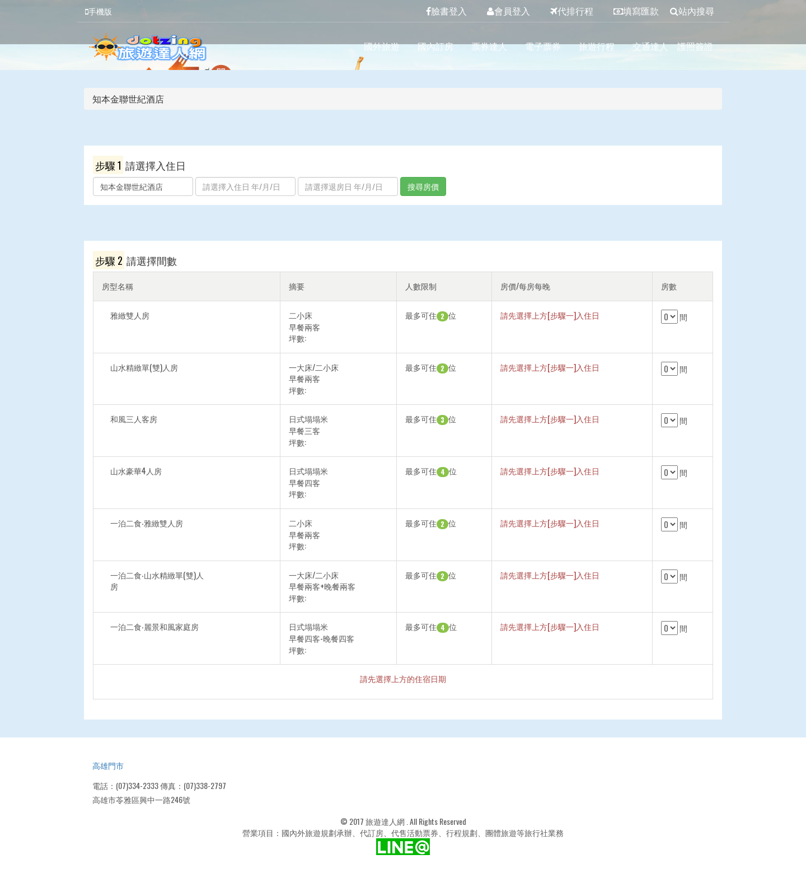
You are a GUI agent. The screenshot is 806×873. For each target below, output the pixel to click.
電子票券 (543, 46)
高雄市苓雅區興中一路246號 (141, 799)
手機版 (98, 11)
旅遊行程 (597, 46)
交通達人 (650, 46)
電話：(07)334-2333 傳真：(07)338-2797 (159, 785)
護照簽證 (695, 46)
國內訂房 (435, 46)
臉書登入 (446, 10)
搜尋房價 (423, 186)
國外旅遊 (382, 46)
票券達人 (489, 46)
